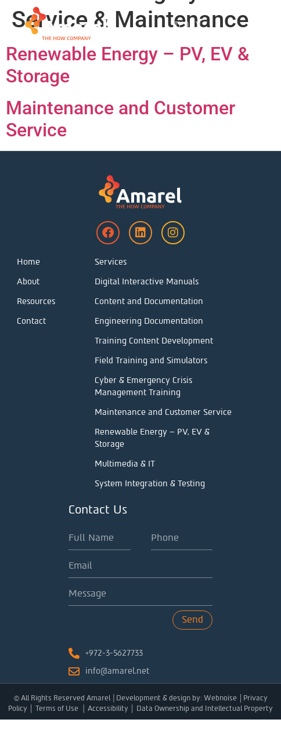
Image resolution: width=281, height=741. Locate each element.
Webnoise (220, 719)
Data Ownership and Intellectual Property (204, 730)
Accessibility (108, 730)
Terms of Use (57, 730)
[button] (267, 23)
